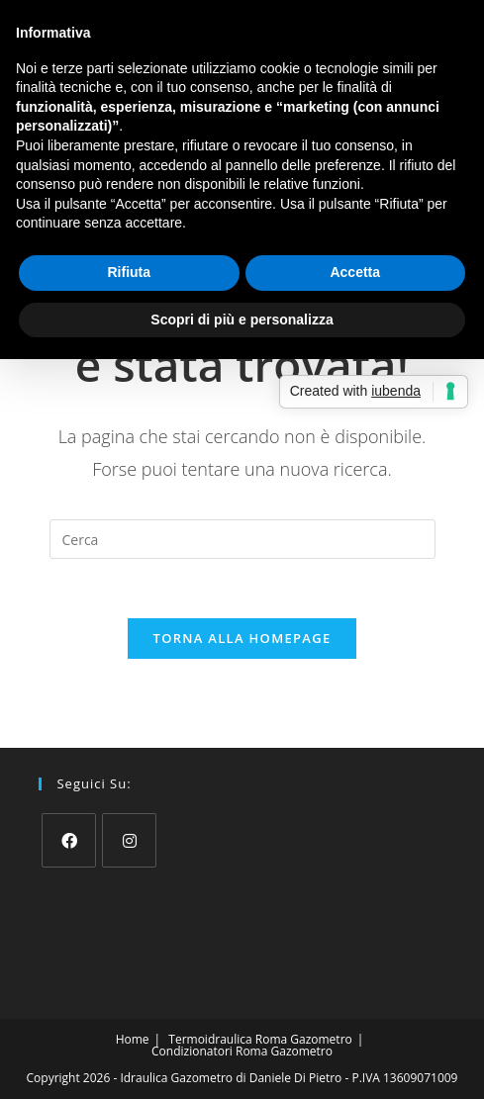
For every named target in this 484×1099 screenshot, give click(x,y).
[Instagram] (129, 840)
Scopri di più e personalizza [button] (241, 319)
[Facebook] (69, 840)
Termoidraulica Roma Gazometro (259, 1039)
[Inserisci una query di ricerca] (242, 539)
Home (132, 1039)
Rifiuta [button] (128, 272)
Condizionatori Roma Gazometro (242, 1051)
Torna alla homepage (242, 638)
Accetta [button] (355, 272)
